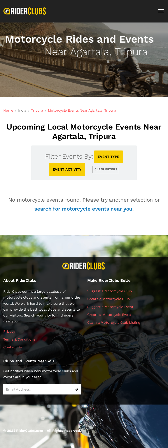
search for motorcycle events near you (83, 209)
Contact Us (12, 347)
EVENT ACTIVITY (67, 169)
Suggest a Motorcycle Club (109, 291)
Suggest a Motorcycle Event (110, 307)
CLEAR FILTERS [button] (105, 169)
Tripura (37, 110)
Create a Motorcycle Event (109, 315)
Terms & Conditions (19, 339)
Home (8, 110)
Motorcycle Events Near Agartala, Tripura (82, 110)
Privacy (9, 331)
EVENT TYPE (108, 157)
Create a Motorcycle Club (108, 299)
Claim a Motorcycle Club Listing (113, 322)
